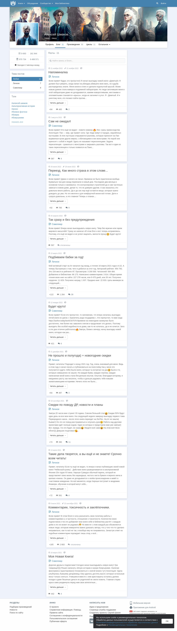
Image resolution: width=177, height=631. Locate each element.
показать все (17, 122)
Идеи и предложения (98, 607)
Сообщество (46, 3)
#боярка (15, 115)
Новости (13, 610)
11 (68, 442)
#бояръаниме (18, 118)
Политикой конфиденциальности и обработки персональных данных (127, 622)
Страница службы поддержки (102, 610)
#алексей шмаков (19, 103)
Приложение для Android (142, 607)
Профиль (49, 44)
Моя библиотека (62, 3)
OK (167, 621)
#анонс (15, 109)
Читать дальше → (58, 103)
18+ (131, 611)
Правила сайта (56, 613)
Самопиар (27, 87)
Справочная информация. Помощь (65, 610)
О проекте (54, 607)
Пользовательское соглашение (64, 618)
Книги (21, 3)
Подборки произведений (21, 607)
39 (70, 294)
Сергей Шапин (114, 613)
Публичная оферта (58, 621)
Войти (163, 3)
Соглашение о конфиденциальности (66, 615)
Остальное (104, 44)
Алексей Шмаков (56, 34)
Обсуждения (32, 3)
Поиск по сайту (16, 613)
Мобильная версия (139, 603)
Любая (27, 79)
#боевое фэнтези (19, 112)
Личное (27, 83)
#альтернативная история (23, 106)
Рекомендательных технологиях (122, 625)
